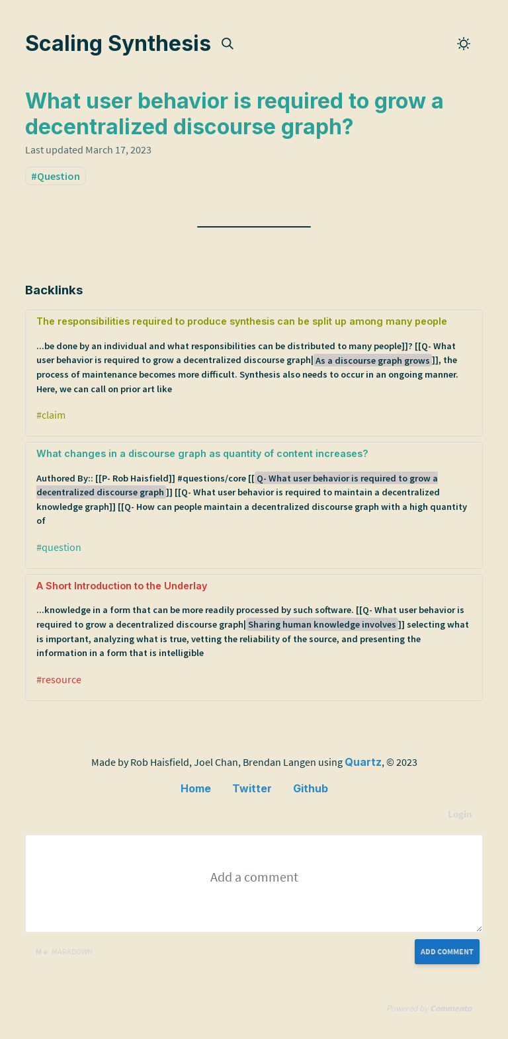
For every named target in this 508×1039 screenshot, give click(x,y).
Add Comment (447, 951)
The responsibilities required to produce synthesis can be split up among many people (253, 355)
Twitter (252, 788)
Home (196, 788)
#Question (55, 176)
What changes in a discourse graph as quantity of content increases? (253, 488)
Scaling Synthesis (118, 43)
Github (310, 788)
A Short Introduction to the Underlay (253, 620)
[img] (227, 44)
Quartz (363, 762)
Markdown (64, 951)
